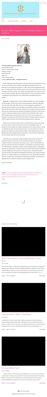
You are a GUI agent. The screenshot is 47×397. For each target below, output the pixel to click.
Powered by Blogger (23, 391)
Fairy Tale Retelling (35, 172)
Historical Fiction (32, 174)
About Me (24, 21)
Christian (20, 172)
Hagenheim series (22, 174)
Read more (42, 275)
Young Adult (22, 176)
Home (3, 21)
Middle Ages (15, 176)
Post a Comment (10, 275)
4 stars (8, 172)
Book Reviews (14, 172)
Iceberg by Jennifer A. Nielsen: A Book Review (16, 314)
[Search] (41, 2)
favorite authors (7, 174)
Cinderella (27, 172)
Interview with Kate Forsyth (10, 368)
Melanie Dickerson (7, 176)
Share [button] (3, 178)
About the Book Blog (13, 21)
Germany (14, 174)
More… (31, 21)
